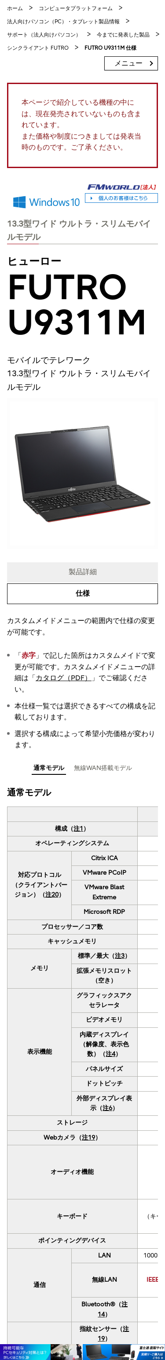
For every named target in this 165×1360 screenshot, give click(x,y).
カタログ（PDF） (64, 678)
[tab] (49, 769)
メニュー (128, 63)
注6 (107, 1108)
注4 (110, 1054)
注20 (52, 894)
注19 (88, 1137)
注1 (78, 828)
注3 (120, 956)
